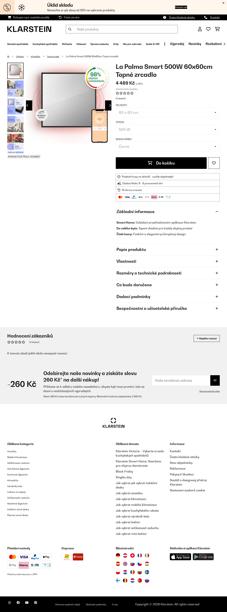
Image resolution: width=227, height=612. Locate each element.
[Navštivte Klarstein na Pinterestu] (45, 604)
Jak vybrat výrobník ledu (132, 516)
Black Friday (124, 471)
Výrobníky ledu (17, 486)
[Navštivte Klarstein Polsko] (118, 572)
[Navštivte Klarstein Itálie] (147, 555)
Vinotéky (13, 451)
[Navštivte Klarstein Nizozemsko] (132, 580)
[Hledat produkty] (122, 29)
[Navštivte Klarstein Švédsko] (147, 572)
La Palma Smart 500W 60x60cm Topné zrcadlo (102, 56)
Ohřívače (22, 56)
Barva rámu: (124, 139)
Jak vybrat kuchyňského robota (137, 510)
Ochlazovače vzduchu (22, 497)
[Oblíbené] (208, 29)
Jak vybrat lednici (128, 522)
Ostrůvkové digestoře (21, 468)
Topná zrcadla (61, 56)
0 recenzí (121, 98)
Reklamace (177, 468)
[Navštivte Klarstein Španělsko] (118, 564)
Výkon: (120, 122)
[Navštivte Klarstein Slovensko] (132, 564)
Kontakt (215, 17)
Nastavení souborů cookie (187, 490)
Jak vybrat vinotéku (129, 493)
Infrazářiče (40, 56)
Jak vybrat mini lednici (131, 534)
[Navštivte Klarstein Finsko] (118, 580)
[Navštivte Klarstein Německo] (118, 555)
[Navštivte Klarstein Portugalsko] (140, 580)
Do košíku (161, 163)
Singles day (124, 477)
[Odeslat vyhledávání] (69, 29)
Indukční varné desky (21, 509)
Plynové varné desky (21, 515)
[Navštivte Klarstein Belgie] (125, 580)
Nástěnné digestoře (20, 503)
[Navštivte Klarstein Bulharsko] (140, 572)
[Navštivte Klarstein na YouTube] (34, 604)
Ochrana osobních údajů (207, 391)
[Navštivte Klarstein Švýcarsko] (132, 555)
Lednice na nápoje (19, 492)
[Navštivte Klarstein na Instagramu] (11, 604)
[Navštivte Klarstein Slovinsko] (147, 580)
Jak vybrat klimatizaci (131, 499)
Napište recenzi (203, 338)
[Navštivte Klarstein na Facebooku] (22, 604)
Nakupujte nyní (174, 7)
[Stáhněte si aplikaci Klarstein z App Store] (180, 556)
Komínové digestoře (20, 474)
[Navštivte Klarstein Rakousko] (125, 555)
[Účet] (200, 29)
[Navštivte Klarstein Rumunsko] (132, 572)
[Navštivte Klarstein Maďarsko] (147, 564)
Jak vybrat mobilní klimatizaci (136, 505)
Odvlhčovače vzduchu (22, 463)
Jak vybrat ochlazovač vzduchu (137, 528)
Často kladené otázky (182, 17)
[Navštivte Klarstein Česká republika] (140, 564)
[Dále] (224, 44)
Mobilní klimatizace (20, 457)
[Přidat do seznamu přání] (214, 163)
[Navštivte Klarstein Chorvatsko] (125, 572)
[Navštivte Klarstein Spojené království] (125, 564)
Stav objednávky (181, 463)
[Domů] (12, 56)
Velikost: (121, 105)
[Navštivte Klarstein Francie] (140, 555)
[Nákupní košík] (217, 29)
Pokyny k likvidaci (182, 474)
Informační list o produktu (127, 89)
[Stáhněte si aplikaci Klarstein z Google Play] (203, 556)
